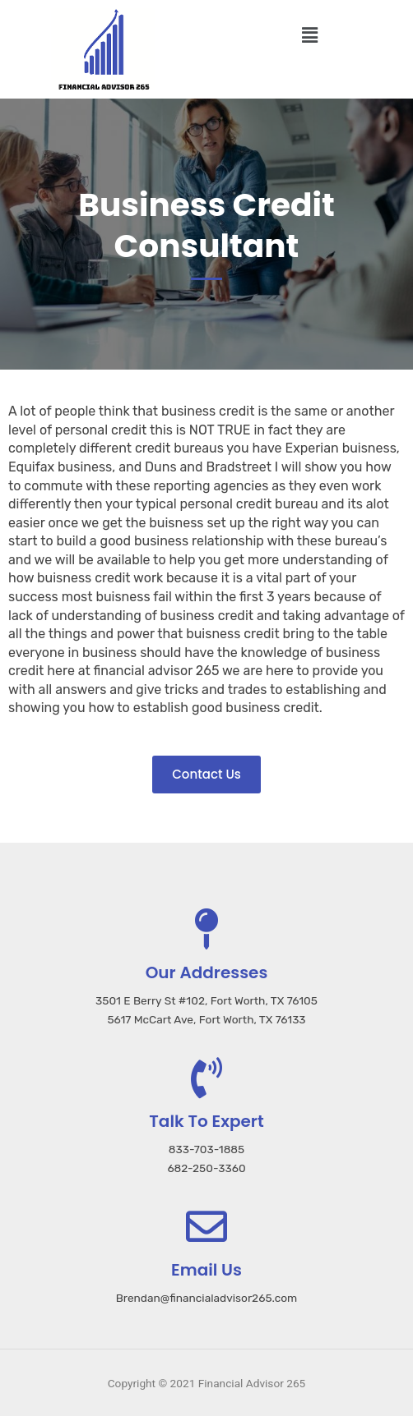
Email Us (206, 1269)
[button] (309, 35)
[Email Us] (206, 1226)
